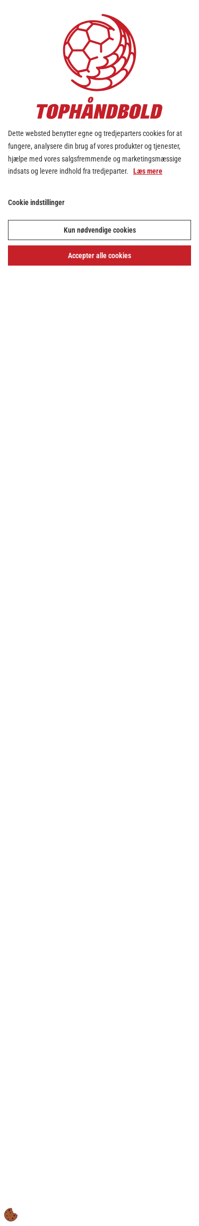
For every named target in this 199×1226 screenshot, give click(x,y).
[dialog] (99, 613)
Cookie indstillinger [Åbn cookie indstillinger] (36, 202)
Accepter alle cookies (99, 255)
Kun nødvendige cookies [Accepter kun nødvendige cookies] (100, 230)
